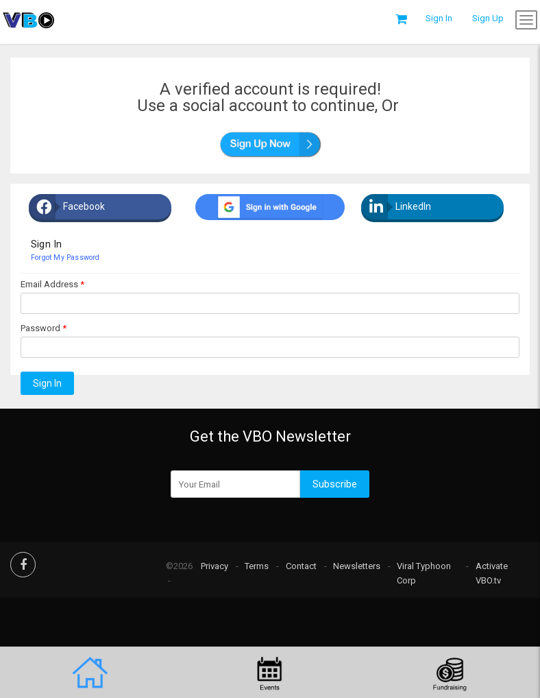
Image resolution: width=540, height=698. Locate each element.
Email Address (49, 284)
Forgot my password (65, 257)
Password (40, 328)
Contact (301, 566)
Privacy (214, 566)
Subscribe (334, 484)
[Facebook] (110, 206)
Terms (257, 566)
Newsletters (356, 566)
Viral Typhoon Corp (424, 573)
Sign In (47, 383)
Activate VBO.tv (492, 573)
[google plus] (270, 207)
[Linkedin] (443, 206)
